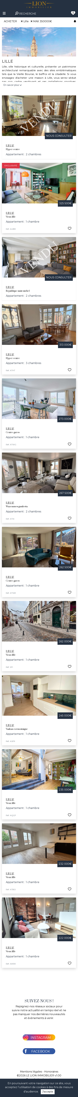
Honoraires (51, 1071)
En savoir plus (12, 85)
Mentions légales (31, 1071)
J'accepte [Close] (47, 1091)
